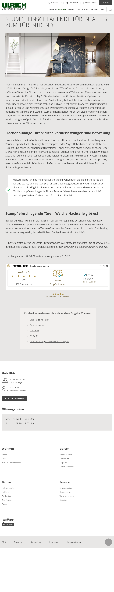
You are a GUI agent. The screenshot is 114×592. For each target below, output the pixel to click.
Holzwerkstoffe (8, 488)
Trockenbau (6, 496)
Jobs (102, 9)
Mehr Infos (103, 266)
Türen (4, 458)
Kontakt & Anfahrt (90, 3)
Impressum (54, 542)
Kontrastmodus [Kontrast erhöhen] (73, 3)
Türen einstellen (37, 325)
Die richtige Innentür (39, 319)
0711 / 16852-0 (55, 3)
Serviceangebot (66, 488)
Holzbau (5, 492)
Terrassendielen (66, 454)
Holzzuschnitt (65, 492)
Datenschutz (36, 542)
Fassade (5, 504)
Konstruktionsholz (67, 466)
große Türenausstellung (42, 246)
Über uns (94, 9)
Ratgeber (62, 9)
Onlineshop (105, 3)
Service (71, 9)
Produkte (52, 9)
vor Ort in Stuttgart (42, 242)
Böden (4, 454)
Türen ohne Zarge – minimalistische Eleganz (49, 341)
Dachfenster (7, 500)
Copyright (18, 542)
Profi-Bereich (82, 9)
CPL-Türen (34, 330)
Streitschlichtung (74, 542)
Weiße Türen (35, 336)
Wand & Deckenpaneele (11, 462)
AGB (4, 542)
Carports (63, 462)
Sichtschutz (64, 458)
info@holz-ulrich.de (18, 390)
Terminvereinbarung (68, 496)
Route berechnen (14, 398)
